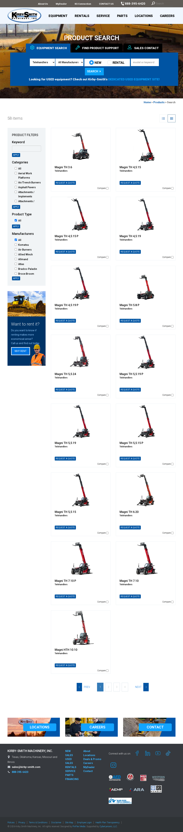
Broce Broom (24, 273)
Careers (167, 16)
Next (142, 687)
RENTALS (70, 767)
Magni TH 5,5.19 (65, 443)
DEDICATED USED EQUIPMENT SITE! (134, 79)
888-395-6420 (20, 772)
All (18, 168)
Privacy (21, 822)
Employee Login (84, 822)
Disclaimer (56, 822)
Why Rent (20, 351)
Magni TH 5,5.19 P (131, 374)
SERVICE (70, 771)
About (86, 751)
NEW (95, 62)
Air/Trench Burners (28, 182)
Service (103, 16)
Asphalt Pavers (25, 187)
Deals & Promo (92, 759)
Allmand (21, 259)
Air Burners (23, 249)
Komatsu (22, 244)
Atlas (19, 264)
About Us (43, 4)
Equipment (58, 16)
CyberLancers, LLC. (108, 826)
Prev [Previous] (83, 687)
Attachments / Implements (24, 194)
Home (147, 102)
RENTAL (116, 62)
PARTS (69, 775)
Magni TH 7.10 (129, 581)
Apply (16, 155)
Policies (11, 822)
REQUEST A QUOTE (65, 183)
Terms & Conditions (38, 822)
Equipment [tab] (48, 47)
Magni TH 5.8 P (129, 305)
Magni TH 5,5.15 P (131, 443)
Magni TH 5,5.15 (65, 512)
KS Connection (83, 4)
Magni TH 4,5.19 (130, 236)
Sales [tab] (143, 47)
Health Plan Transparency (107, 822)
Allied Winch (24, 254)
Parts (122, 16)
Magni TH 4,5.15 (130, 167)
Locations (144, 16)
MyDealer (61, 4)
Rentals (82, 16)
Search (94, 71)
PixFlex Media (79, 826)
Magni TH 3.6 (63, 167)
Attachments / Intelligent (24, 203)
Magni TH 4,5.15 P (66, 236)
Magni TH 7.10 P (65, 581)
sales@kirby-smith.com (26, 767)
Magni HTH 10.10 (66, 649)
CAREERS (97, 727)
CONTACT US (106, 4)
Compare (102, 188)
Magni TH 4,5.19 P (66, 305)
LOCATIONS (40, 727)
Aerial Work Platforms (23, 175)
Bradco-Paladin (26, 269)
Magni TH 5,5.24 (65, 374)
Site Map (69, 822)
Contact (88, 771)
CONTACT (155, 727)
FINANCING (72, 779)
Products (159, 102)
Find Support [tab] (97, 47)
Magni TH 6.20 (129, 512)
